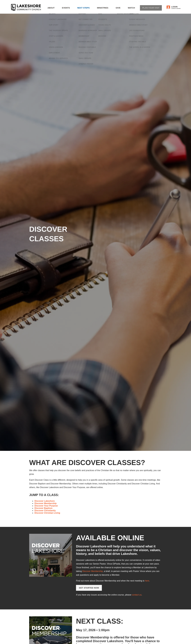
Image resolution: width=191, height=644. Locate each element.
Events (80, 9)
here (147, 581)
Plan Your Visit (154, 8)
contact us (137, 595)
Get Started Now (89, 588)
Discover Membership (92, 571)
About (67, 9)
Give (125, 9)
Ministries (112, 9)
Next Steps (95, 9)
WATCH (137, 9)
